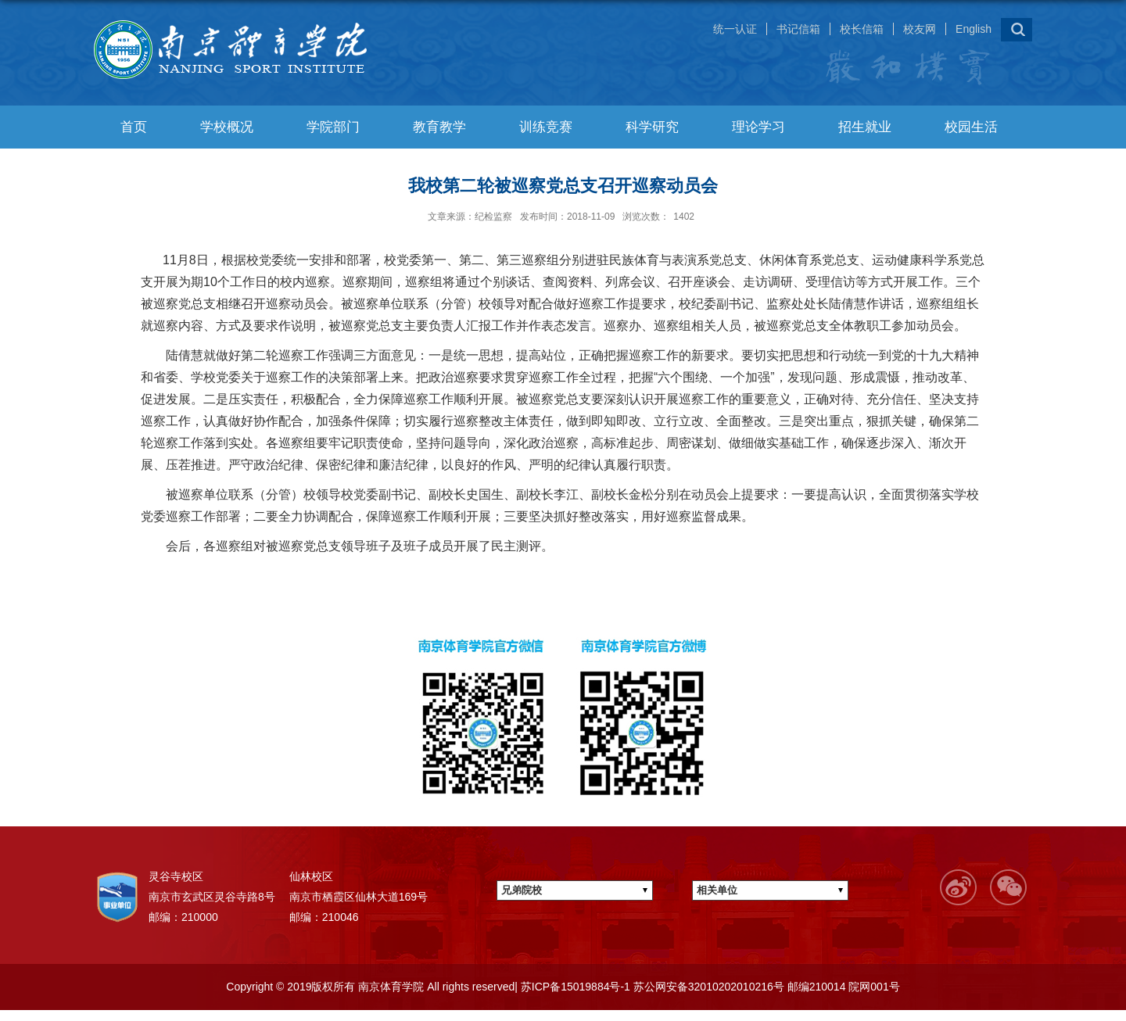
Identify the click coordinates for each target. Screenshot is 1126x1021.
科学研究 (652, 127)
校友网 (919, 29)
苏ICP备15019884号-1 (574, 986)
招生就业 (864, 127)
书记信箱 (798, 29)
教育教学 (439, 127)
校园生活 (971, 127)
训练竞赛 (545, 127)
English (974, 29)
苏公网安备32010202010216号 (707, 986)
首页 (133, 127)
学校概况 (226, 127)
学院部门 (333, 127)
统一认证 (735, 29)
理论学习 (758, 127)
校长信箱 (862, 29)
